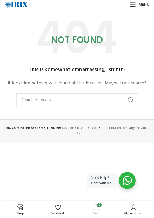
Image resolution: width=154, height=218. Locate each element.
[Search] (77, 100)
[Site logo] (16, 4)
